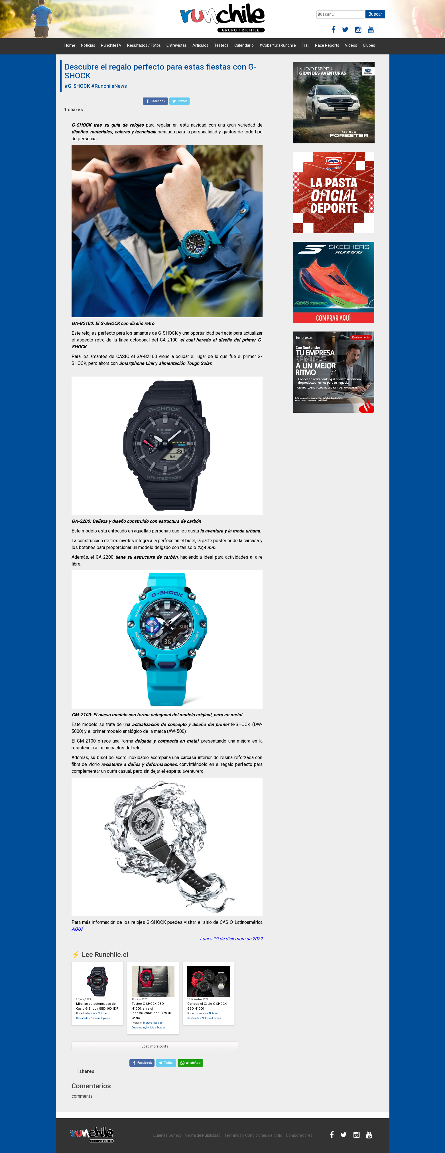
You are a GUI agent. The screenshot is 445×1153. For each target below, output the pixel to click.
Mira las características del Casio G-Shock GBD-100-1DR (97, 1006)
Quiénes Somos (167, 1135)
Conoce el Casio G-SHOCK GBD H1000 (207, 1006)
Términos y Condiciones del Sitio (253, 1135)
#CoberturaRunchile (277, 45)
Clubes (369, 45)
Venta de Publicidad (203, 1135)
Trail (305, 45)
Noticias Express (100, 1018)
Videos (351, 45)
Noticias (88, 45)
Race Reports (327, 45)
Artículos (200, 45)
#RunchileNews (109, 86)
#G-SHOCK (77, 86)
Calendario (244, 45)
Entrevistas (176, 45)
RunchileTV (111, 45)
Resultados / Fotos (144, 45)
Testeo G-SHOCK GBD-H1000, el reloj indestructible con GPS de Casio (152, 1011)
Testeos (221, 45)
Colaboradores (299, 1135)
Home (69, 45)
